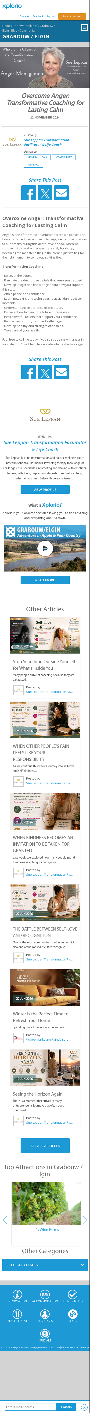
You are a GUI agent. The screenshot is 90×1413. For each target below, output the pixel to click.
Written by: (45, 436)
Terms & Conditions (70, 1347)
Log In (50, 16)
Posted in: (30, 151)
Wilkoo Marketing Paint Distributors (49, 1039)
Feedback (38, 16)
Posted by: (31, 135)
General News (37, 157)
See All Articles (45, 1145)
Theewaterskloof (25, 26)
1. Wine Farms (47, 1229)
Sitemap (85, 1347)
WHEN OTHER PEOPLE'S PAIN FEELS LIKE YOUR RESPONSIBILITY (41, 752)
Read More (45, 580)
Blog (14, 30)
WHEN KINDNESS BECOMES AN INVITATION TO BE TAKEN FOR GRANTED (43, 844)
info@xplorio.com (39, 1347)
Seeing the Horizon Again (38, 1094)
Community (28, 30)
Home (6, 26)
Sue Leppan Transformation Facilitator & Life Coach (46, 142)
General (33, 164)
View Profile (45, 489)
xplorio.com (54, 1347)
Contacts (24, 16)
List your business (72, 16)
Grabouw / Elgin (26, 36)
